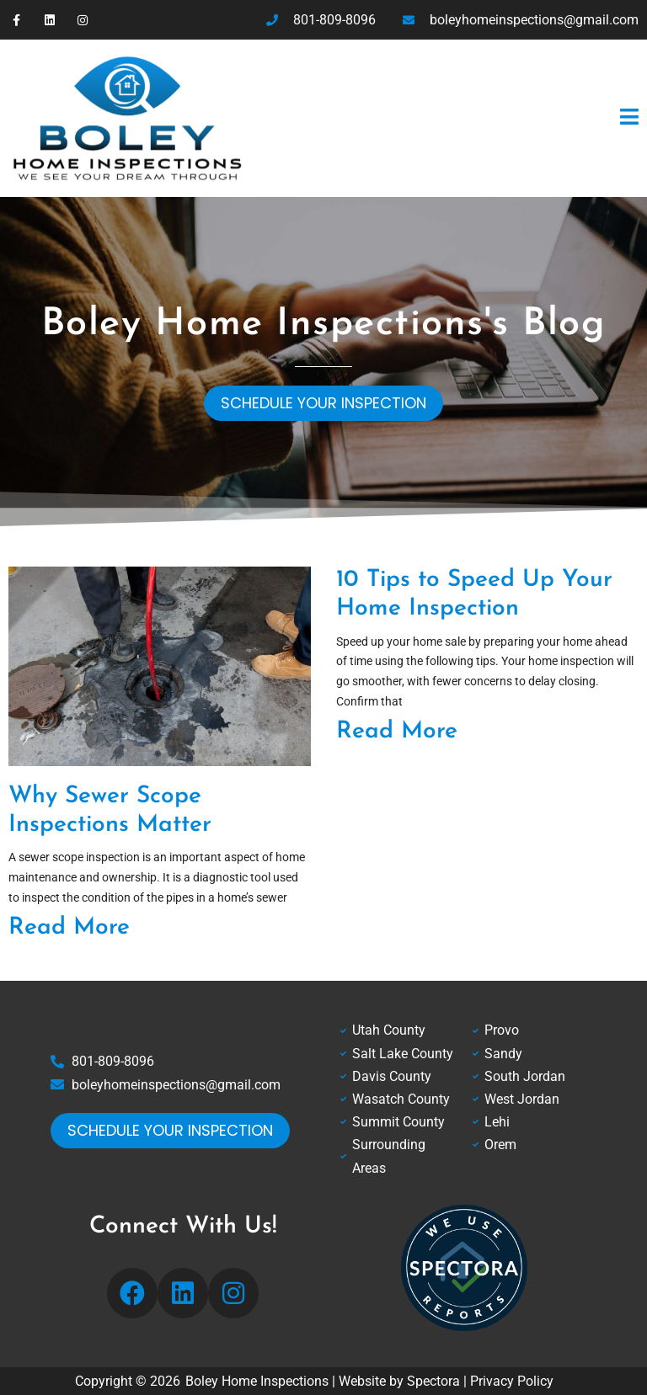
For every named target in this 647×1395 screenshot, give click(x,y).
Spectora (433, 1381)
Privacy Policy (511, 1381)
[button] (453, 118)
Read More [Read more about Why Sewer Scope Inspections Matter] (69, 928)
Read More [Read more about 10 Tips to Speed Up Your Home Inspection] (396, 731)
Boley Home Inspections (257, 1381)
